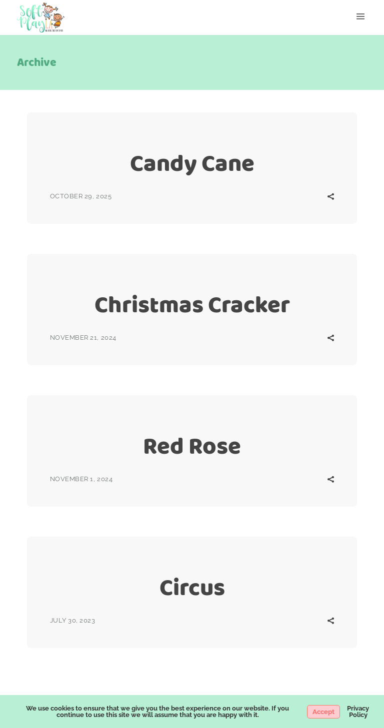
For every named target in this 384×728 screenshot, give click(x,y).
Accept (323, 712)
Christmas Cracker (192, 304)
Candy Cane (192, 163)
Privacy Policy (358, 712)
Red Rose (192, 446)
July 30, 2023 (73, 620)
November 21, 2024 (83, 337)
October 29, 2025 (81, 196)
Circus (192, 587)
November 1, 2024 (81, 479)
